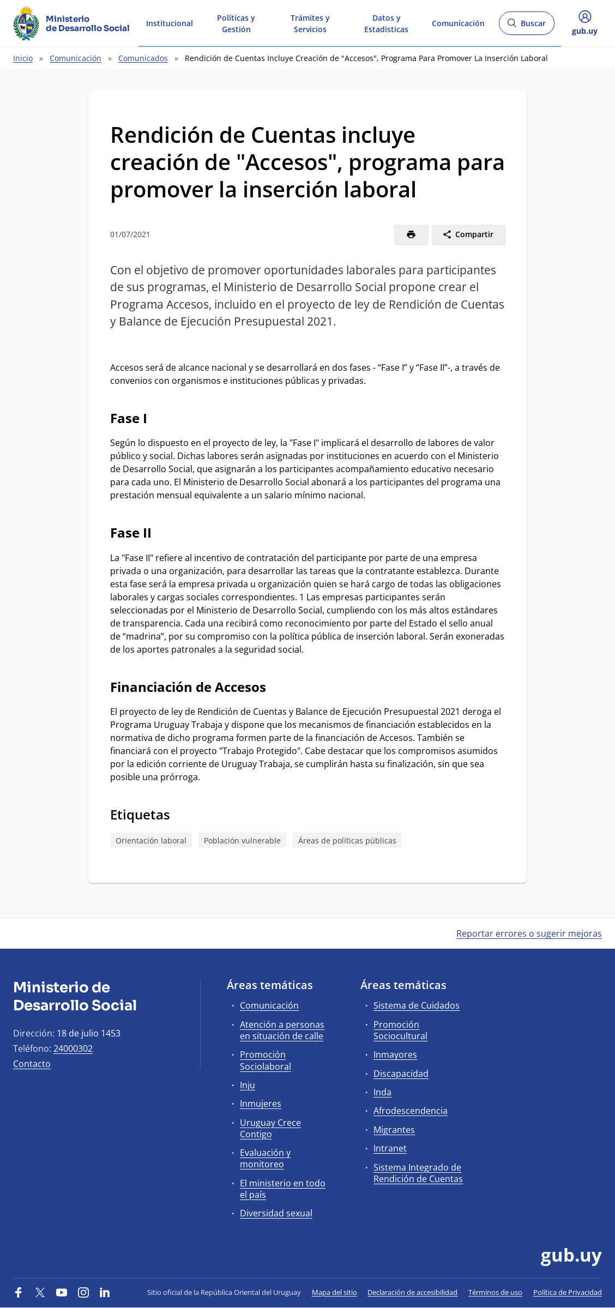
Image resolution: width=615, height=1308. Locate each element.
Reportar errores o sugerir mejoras (529, 933)
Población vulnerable (242, 840)
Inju (247, 1085)
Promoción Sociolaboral (265, 1060)
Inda (382, 1092)
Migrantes (394, 1130)
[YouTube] (61, 1292)
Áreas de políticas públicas (347, 840)
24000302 (73, 1048)
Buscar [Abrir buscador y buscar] (526, 26)
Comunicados (143, 58)
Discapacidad (401, 1074)
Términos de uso (495, 1292)
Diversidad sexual (276, 1213)
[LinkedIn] (104, 1292)
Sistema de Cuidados (416, 1005)
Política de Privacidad (567, 1292)
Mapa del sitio (334, 1292)
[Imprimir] (410, 234)
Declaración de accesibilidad (412, 1292)
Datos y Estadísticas (386, 23)
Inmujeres (260, 1104)
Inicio (23, 58)
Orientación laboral (151, 840)
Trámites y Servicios (310, 23)
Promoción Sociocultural (400, 1030)
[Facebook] (18, 1292)
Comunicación (458, 22)
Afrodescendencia (410, 1111)
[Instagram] (83, 1292)
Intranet (390, 1148)
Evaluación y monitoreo (265, 1158)
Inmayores (395, 1054)
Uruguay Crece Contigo (270, 1128)
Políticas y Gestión (236, 23)
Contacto (32, 1064)
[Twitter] (40, 1292)
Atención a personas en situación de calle (282, 1030)
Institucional (169, 22)
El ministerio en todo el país (282, 1189)
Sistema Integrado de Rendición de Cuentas (418, 1173)
